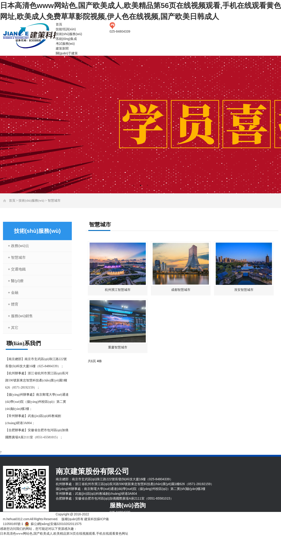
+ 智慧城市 (17, 257)
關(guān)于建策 (67, 53)
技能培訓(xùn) (66, 29)
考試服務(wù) (65, 43)
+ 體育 (13, 304)
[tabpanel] (140, 124)
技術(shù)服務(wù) (69, 34)
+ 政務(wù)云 (18, 246)
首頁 (59, 24)
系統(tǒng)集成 (66, 39)
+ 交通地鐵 (17, 269)
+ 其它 (13, 328)
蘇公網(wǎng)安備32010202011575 (56, 524)
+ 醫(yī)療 (16, 281)
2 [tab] (140, 185)
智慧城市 (54, 200)
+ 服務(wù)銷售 (20, 316)
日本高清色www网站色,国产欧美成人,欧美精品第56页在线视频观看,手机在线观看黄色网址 (64, 533)
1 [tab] (133, 185)
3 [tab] (147, 185)
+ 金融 (13, 292)
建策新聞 (62, 48)
